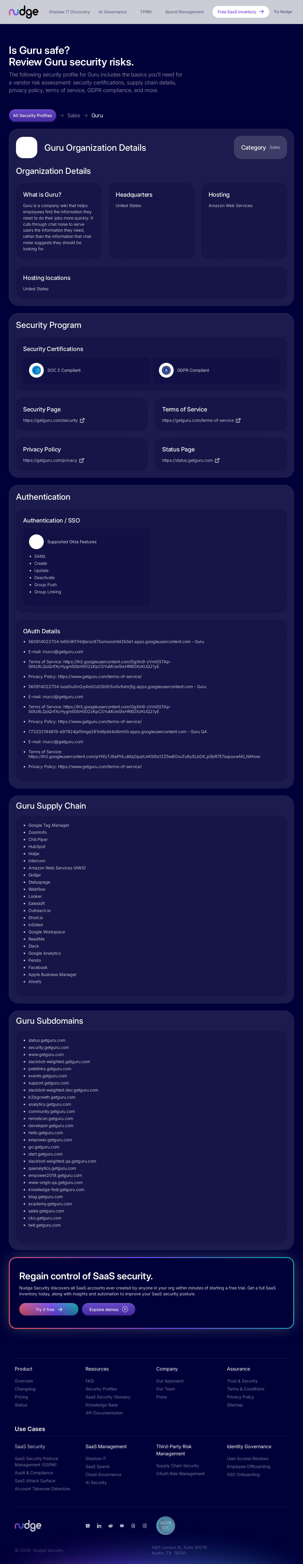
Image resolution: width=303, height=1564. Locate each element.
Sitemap (235, 1404)
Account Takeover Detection (42, 1488)
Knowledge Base (102, 1404)
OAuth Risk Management (180, 1473)
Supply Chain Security (177, 1465)
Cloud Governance (103, 1474)
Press (161, 1396)
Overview (24, 1380)
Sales (73, 115)
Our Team (165, 1388)
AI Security (96, 1482)
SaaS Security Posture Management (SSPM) (36, 1461)
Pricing (21, 1396)
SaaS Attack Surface (35, 1480)
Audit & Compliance (34, 1472)
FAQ (90, 1380)
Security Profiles (101, 1388)
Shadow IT (96, 1458)
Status (21, 1404)
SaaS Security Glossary (108, 1396)
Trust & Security (242, 1380)
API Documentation (104, 1412)
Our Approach (170, 1380)
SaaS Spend (97, 1466)
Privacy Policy (240, 1396)
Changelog (25, 1388)
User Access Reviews (247, 1458)
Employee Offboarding (248, 1466)
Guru (97, 115)
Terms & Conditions (245, 1388)
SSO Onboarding (243, 1474)
